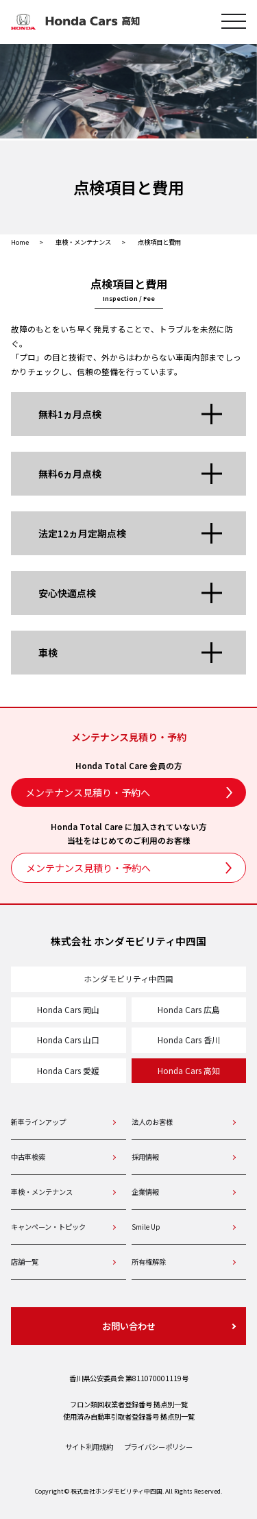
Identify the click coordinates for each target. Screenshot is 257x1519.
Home (20, 242)
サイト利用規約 (89, 1447)
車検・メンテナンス (83, 242)
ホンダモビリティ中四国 (128, 978)
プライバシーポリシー (158, 1447)
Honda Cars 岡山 (68, 1009)
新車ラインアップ (38, 1122)
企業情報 (145, 1192)
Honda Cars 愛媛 (68, 1070)
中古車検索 (28, 1157)
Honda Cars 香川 (189, 1039)
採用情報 (145, 1157)
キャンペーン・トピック (48, 1227)
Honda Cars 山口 (68, 1039)
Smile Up (146, 1227)
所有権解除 (149, 1261)
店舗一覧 (24, 1261)
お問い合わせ (129, 1326)
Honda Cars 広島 (189, 1009)
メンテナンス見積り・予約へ (87, 792)
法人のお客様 (152, 1122)
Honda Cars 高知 (189, 1070)
